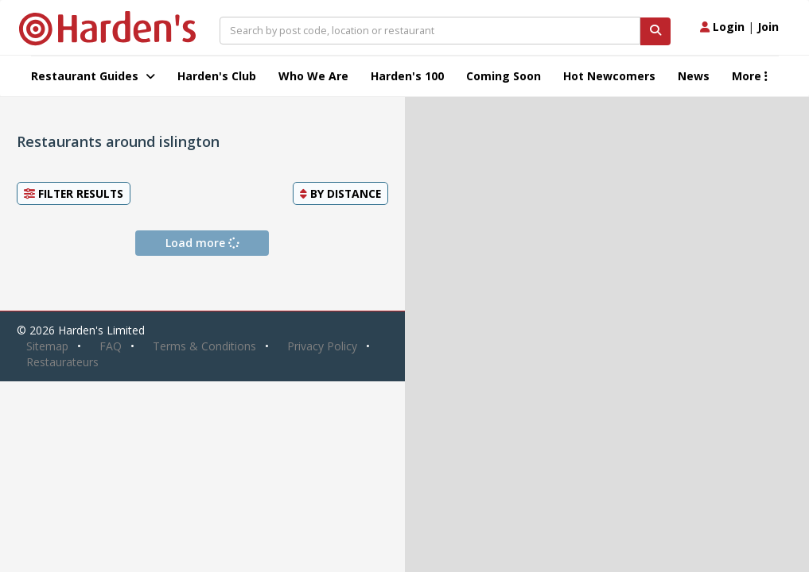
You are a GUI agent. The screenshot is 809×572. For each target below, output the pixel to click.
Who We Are (313, 75)
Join (768, 26)
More (750, 75)
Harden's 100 (407, 75)
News (694, 75)
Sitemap (47, 346)
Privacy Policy (322, 346)
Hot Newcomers (609, 75)
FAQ (110, 346)
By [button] (340, 193)
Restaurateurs (62, 361)
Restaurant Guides (93, 75)
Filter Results (73, 193)
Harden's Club (216, 75)
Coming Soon (503, 75)
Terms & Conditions (204, 346)
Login (722, 26)
